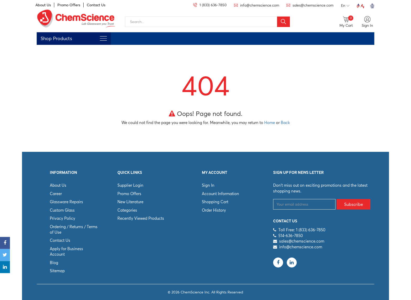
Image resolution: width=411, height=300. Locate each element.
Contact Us (96, 5)
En (345, 5)
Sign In (208, 185)
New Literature (130, 201)
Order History (214, 210)
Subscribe (353, 204)
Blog (54, 262)
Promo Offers (68, 5)
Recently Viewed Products (140, 218)
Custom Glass (62, 210)
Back (285, 122)
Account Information (220, 193)
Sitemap (57, 270)
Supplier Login (130, 185)
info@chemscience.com (300, 246)
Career (56, 193)
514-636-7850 (290, 235)
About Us (43, 5)
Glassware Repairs (66, 201)
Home (269, 122)
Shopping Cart (215, 201)
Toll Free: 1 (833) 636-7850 (301, 229)
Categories (127, 210)
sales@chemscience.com (301, 241)
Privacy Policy (62, 218)
